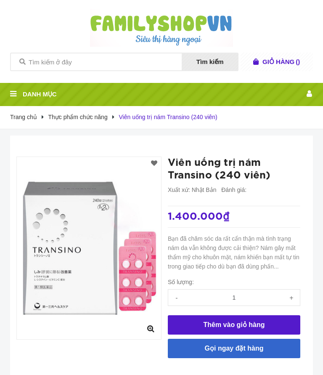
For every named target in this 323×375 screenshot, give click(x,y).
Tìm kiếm (210, 61)
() (281, 62)
